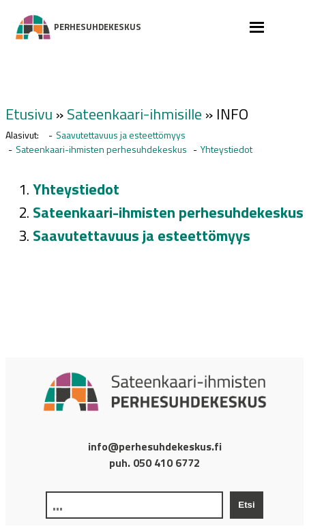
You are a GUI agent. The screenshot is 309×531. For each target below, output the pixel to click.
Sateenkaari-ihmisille (134, 114)
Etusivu (29, 114)
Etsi (246, 505)
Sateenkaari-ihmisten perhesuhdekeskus (101, 149)
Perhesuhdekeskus (35, 27)
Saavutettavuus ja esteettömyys (121, 135)
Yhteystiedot (226, 149)
